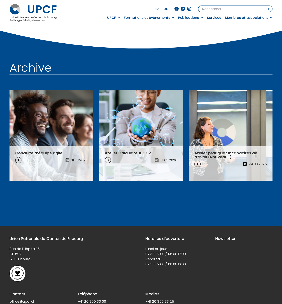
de (165, 8)
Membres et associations (249, 17)
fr (156, 8)
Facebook (176, 9)
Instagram (189, 9)
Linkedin (183, 9)
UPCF (113, 17)
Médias (152, 294)
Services (214, 17)
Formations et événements (149, 17)
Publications (190, 17)
